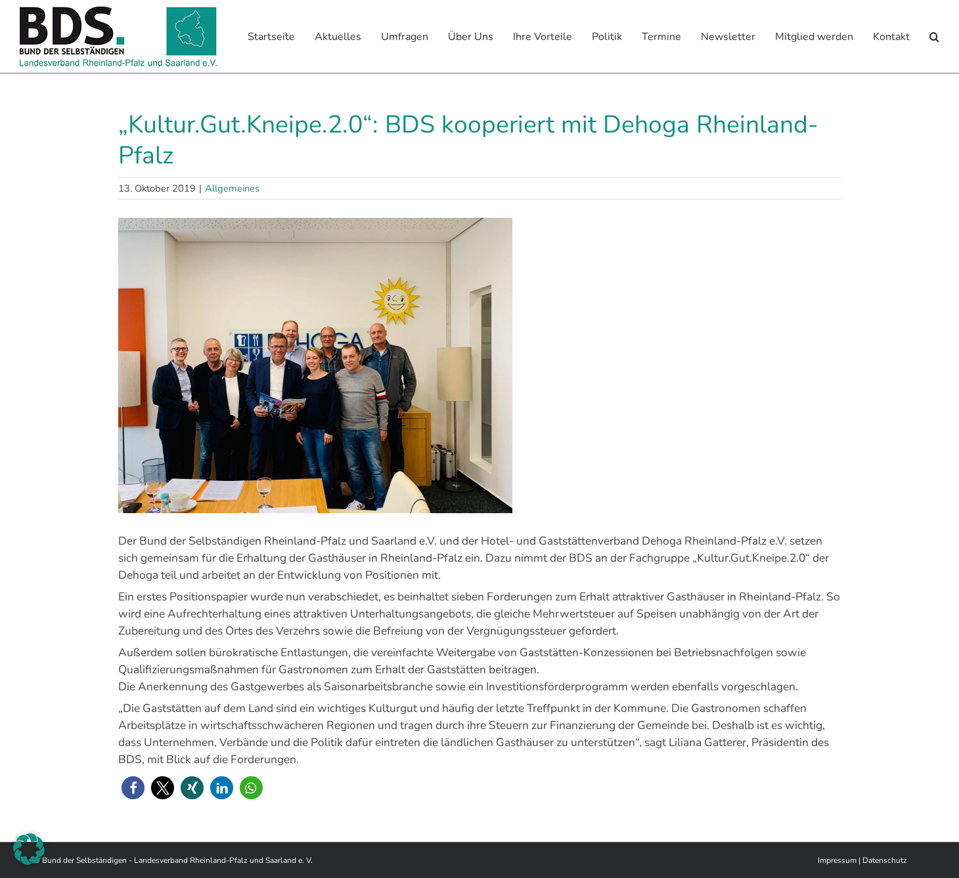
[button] (934, 36)
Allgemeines (232, 187)
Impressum (837, 859)
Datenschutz (884, 859)
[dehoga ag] (479, 364)
